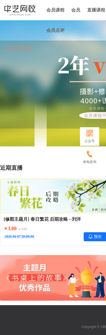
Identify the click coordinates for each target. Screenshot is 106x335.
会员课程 (55, 10)
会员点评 (55, 30)
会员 (75, 10)
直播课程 (96, 10)
